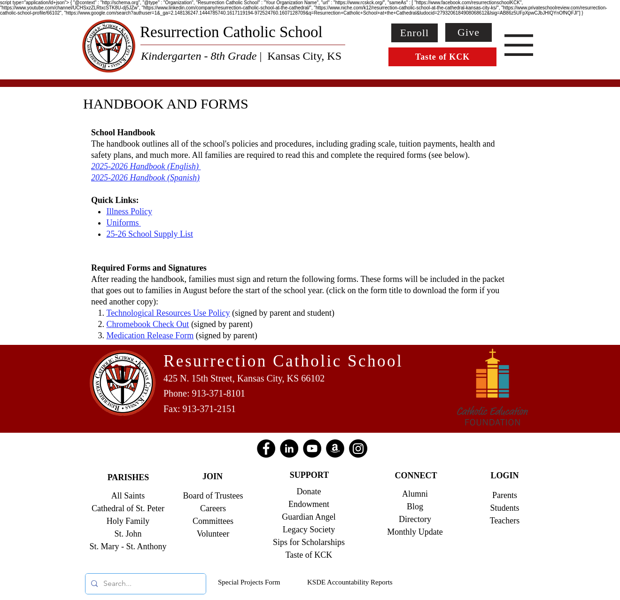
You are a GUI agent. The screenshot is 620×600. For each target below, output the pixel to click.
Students (504, 508)
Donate (309, 491)
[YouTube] (312, 448)
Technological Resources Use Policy (168, 313)
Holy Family (128, 521)
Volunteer (213, 533)
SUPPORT (309, 475)
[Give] (468, 32)
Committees (213, 521)
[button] (518, 45)
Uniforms (123, 222)
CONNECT (416, 475)
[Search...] (144, 584)
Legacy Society (309, 529)
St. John (127, 533)
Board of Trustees (213, 495)
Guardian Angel (308, 517)
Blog (415, 506)
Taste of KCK (309, 555)
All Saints (128, 495)
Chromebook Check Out (147, 324)
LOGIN (504, 475)
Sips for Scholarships (309, 542)
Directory (415, 519)
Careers (213, 508)
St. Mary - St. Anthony (127, 546)
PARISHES (128, 477)
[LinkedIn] (289, 448)
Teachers (505, 520)
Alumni (415, 494)
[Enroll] (414, 32)
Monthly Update (415, 532)
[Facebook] (266, 448)
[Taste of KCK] (442, 56)
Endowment (308, 504)
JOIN (212, 476)
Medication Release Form (150, 335)
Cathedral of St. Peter (128, 508)
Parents (504, 495)
